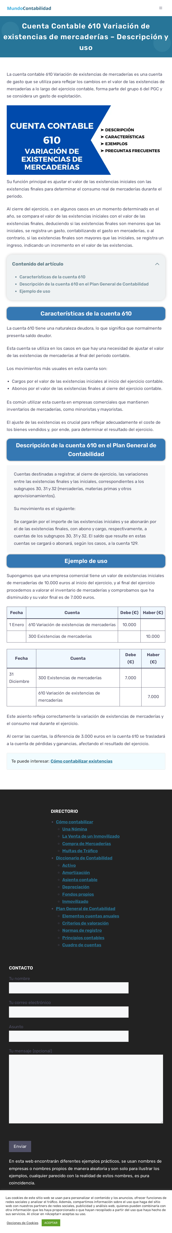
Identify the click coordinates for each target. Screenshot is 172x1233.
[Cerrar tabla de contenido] (157, 264)
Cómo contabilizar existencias (81, 761)
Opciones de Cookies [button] (22, 1223)
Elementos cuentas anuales (90, 916)
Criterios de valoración (85, 923)
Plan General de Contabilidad (85, 908)
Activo (69, 865)
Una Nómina (74, 829)
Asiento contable (79, 879)
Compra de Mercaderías (86, 843)
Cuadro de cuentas (81, 944)
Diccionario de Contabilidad (84, 858)
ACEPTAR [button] (51, 1222)
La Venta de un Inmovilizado (91, 836)
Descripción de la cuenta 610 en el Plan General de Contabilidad (84, 284)
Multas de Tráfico (80, 850)
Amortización (76, 872)
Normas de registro (82, 930)
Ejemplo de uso (34, 291)
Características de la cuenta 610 (52, 276)
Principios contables (83, 937)
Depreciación (75, 886)
